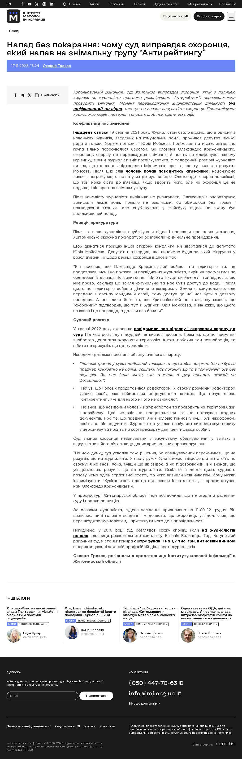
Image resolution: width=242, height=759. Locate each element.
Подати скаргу (209, 16)
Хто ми (89, 726)
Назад (14, 31)
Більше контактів (143, 703)
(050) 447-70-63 (153, 683)
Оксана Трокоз (57, 66)
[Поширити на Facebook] (15, 95)
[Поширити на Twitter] (29, 95)
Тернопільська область (93, 620)
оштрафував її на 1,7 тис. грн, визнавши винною (184, 541)
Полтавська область (33, 624)
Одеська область (205, 624)
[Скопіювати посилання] (48, 95)
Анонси (139, 4)
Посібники (116, 4)
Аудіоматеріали (166, 4)
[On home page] (26, 16)
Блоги (94, 4)
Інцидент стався (90, 132)
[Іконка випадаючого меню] (231, 16)
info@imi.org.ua (152, 693)
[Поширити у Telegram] (22, 95)
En (9, 4)
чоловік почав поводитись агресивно (167, 171)
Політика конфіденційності (28, 726)
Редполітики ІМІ (67, 726)
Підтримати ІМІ (175, 16)
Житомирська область (151, 624)
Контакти (107, 726)
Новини (75, 4)
